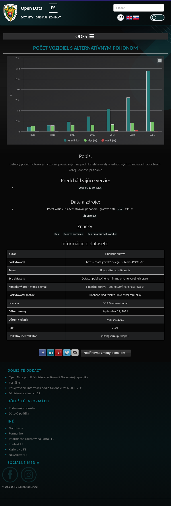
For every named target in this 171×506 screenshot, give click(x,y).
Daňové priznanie (73, 234)
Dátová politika (19, 413)
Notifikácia (16, 428)
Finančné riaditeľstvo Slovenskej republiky (115, 295)
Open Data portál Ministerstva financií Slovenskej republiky (48, 377)
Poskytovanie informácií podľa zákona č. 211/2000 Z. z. (45, 388)
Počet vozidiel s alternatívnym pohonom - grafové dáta (90, 209)
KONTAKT (55, 17)
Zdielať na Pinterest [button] (58, 352)
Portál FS (15, 383)
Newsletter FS (18, 455)
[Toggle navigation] (91, 36)
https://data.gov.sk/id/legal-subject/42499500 (115, 262)
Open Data (31, 8)
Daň (56, 234)
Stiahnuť (90, 215)
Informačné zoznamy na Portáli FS (31, 439)
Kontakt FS (16, 444)
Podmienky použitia (22, 408)
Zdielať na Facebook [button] (42, 352)
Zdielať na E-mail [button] (75, 352)
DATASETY (27, 17)
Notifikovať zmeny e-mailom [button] (104, 353)
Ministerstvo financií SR (24, 393)
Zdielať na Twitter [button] (67, 352)
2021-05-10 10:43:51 (90, 187)
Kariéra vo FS (17, 449)
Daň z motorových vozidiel (102, 234)
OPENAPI (41, 17)
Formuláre (16, 433)
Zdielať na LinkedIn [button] (50, 352)
